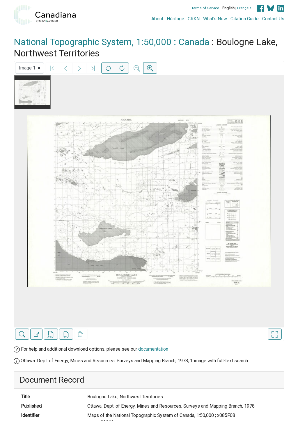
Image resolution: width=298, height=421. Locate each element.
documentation (153, 349)
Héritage (175, 19)
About (157, 19)
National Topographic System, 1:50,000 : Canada (111, 41)
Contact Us (273, 19)
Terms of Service (205, 8)
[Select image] (29, 68)
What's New (215, 19)
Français (244, 8)
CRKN (194, 19)
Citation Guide (244, 19)
